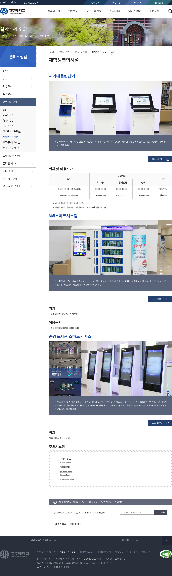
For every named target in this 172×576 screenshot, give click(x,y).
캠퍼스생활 (134, 11)
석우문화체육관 (10, 131)
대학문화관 (8, 115)
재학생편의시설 (10, 137)
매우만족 (60, 512)
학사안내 (115, 11)
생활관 (6, 110)
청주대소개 (54, 11)
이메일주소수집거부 (46, 552)
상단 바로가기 (167, 540)
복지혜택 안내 (10, 179)
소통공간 (154, 11)
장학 (5, 71)
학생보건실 (8, 120)
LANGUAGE (30, 3)
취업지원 (116, 2)
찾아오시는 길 (86, 552)
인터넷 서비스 (10, 171)
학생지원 (7, 86)
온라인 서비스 (10, 163)
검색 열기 (170, 11)
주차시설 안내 (9, 148)
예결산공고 (120, 552)
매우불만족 (99, 512)
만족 (70, 512)
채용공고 (146, 552)
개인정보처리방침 (68, 552)
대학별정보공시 (104, 552)
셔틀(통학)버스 (10, 142)
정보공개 (134, 552)
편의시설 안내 (10, 101)
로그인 (3, 2)
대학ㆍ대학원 (94, 11)
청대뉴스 (95, 2)
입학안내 (159, 2)
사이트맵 (15, 2)
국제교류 (138, 2)
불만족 (87, 512)
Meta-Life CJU (11, 186)
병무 (5, 78)
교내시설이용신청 (12, 155)
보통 (78, 512)
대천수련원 (8, 126)
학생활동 (7, 94)
